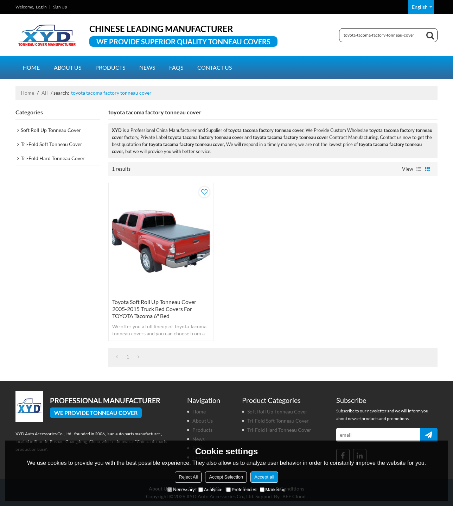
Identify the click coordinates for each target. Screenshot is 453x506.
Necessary (180, 489)
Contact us (214, 67)
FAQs (176, 67)
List (419, 168)
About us (67, 67)
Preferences (241, 489)
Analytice (210, 489)
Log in (41, 7)
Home (31, 67)
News (147, 67)
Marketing (273, 489)
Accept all (264, 477)
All (45, 93)
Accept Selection (226, 477)
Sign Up (60, 7)
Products (110, 67)
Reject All (188, 477)
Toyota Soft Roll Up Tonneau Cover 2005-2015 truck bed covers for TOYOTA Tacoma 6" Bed (154, 308)
